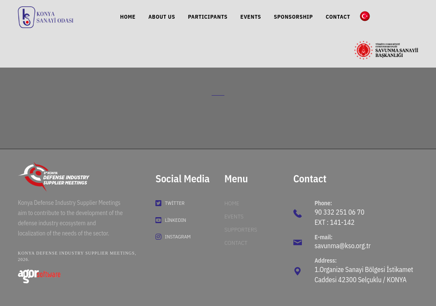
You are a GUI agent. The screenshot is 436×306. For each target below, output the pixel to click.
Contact (235, 242)
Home (231, 203)
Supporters (240, 229)
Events (234, 216)
